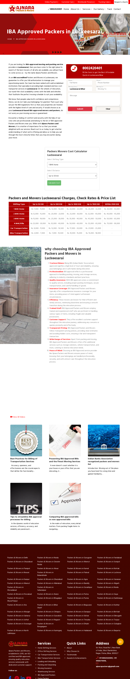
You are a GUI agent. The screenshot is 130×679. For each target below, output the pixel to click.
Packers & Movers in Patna (78, 594)
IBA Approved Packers (46, 675)
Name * (71, 80)
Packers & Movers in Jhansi (48, 594)
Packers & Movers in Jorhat (18, 619)
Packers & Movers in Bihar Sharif (47, 606)
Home (66, 9)
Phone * (99, 80)
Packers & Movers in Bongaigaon (45, 625)
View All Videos (17, 418)
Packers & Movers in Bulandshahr (45, 574)
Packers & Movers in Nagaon (48, 619)
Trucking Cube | (104, 2)
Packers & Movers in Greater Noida (48, 563)
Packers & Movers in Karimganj (49, 630)
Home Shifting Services (47, 647)
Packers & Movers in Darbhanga (109, 598)
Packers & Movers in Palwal (78, 572)
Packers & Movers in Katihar (108, 604)
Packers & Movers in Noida (48, 557)
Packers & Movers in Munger (18, 611)
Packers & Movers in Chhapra (48, 611)
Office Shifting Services (47, 651)
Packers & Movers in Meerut (78, 561)
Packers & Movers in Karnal (78, 568)
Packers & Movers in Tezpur (108, 619)
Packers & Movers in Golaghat (109, 623)
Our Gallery (99, 9)
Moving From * (73, 87)
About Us (76, 9)
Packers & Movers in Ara (17, 604)
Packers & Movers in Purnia (78, 598)
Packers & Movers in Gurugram (79, 557)
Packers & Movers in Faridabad (109, 557)
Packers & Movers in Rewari (18, 572)
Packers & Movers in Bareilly (78, 583)
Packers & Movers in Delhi (17, 557)
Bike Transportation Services (49, 658)
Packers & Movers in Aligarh (108, 583)
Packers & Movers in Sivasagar (19, 623)
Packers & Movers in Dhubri (78, 623)
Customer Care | (68, 2)
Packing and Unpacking (47, 664)
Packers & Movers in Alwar (48, 568)
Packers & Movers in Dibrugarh (109, 615)
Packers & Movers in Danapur (79, 611)
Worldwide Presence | (86, 2)
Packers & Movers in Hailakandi (79, 630)
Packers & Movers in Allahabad (49, 583)
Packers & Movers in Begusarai (79, 604)
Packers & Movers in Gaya (107, 594)
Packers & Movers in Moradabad (15, 589)
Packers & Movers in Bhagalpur (49, 598)
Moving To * (100, 87)
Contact (117, 9)
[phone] (74, 69)
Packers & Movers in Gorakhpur (79, 587)
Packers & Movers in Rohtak (108, 568)
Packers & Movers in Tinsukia (78, 619)
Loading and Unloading (47, 661)
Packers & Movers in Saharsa (18, 615)
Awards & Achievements (76, 658)
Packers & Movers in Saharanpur (45, 589)
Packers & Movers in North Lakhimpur (18, 632)
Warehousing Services (46, 671)
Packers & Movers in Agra (77, 579)
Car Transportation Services (49, 654)
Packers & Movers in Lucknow (109, 572)
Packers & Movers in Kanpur (18, 579)
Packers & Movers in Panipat (18, 568)
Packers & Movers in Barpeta (108, 630)
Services (87, 9)
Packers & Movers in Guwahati (49, 615)
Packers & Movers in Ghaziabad (19, 561)
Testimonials (72, 654)
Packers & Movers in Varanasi (109, 579)
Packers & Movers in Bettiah (108, 611)
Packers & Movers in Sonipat (108, 561)
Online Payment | (51, 2)
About (69, 647)
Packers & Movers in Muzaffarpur (15, 599)
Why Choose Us (73, 651)
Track (109, 9)
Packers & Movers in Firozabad (19, 594)
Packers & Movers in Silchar (78, 615)
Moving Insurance (45, 668)
